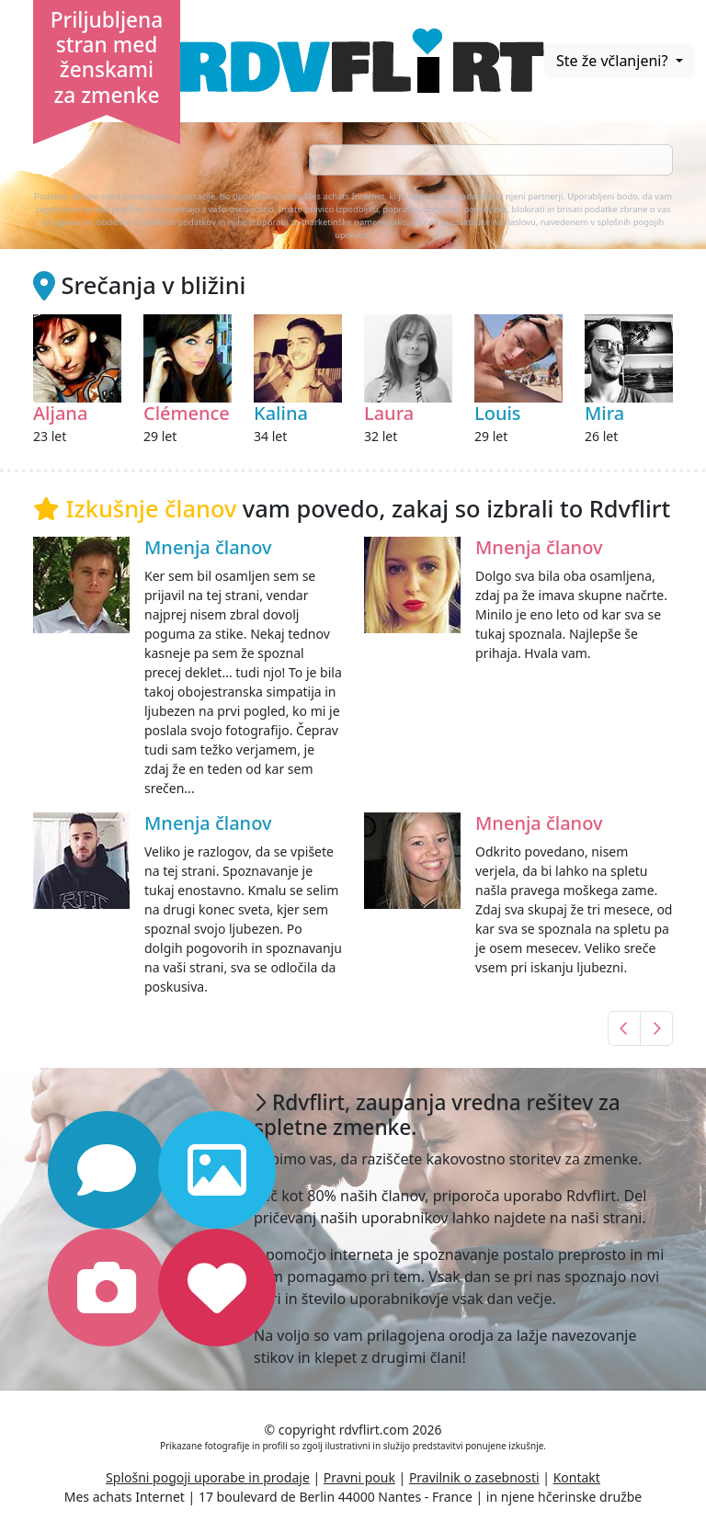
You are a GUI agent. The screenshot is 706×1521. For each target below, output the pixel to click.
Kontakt (576, 1477)
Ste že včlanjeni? (614, 61)
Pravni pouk (359, 1477)
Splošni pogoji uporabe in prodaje (208, 1477)
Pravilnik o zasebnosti (474, 1477)
